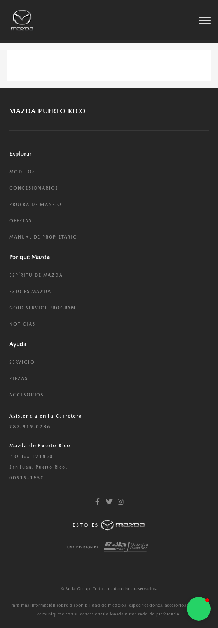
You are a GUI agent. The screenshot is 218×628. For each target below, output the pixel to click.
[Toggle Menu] (205, 20)
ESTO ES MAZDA (30, 291)
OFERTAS (20, 220)
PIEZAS (18, 378)
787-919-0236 (30, 426)
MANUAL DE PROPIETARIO (43, 237)
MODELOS (22, 172)
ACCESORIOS (26, 395)
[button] (199, 609)
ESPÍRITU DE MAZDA (36, 275)
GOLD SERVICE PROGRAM (42, 307)
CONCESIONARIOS (33, 188)
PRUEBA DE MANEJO (35, 204)
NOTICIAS (22, 324)
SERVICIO (21, 362)
